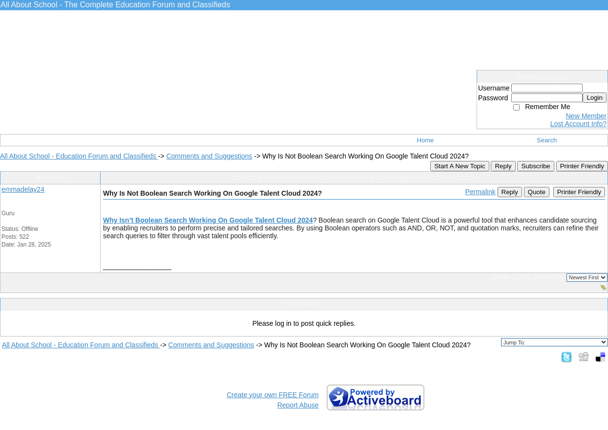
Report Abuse (298, 405)
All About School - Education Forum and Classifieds (79, 156)
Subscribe (535, 166)
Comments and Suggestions (209, 156)
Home (425, 140)
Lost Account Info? (578, 124)
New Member (586, 116)
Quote (536, 192)
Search (547, 140)
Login (595, 97)
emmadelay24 (22, 189)
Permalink (480, 192)
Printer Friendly (582, 166)
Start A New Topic (459, 166)
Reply (503, 166)
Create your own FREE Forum (272, 395)
